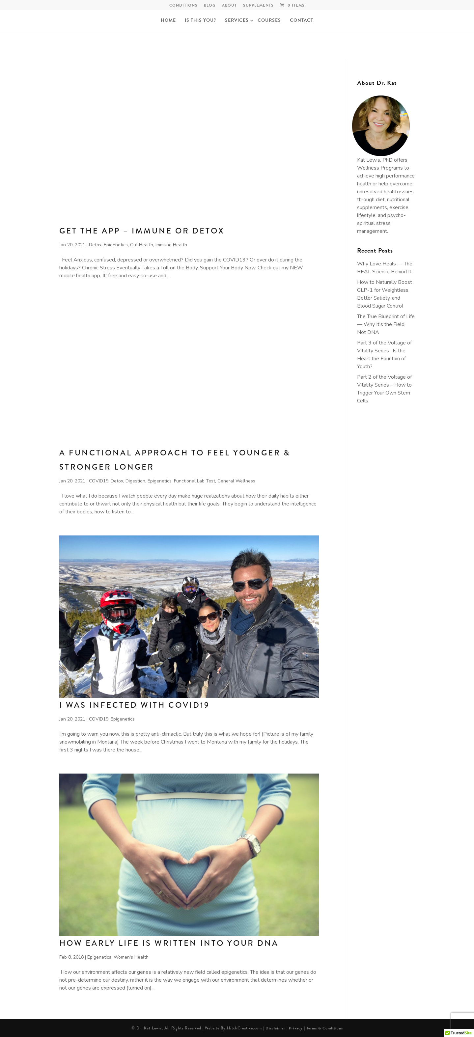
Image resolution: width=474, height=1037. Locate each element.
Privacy (296, 1028)
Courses (269, 21)
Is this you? (200, 21)
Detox (95, 245)
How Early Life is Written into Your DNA (169, 943)
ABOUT (229, 5)
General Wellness (236, 481)
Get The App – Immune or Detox (142, 230)
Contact (301, 21)
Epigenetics (116, 245)
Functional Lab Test (194, 481)
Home (168, 21)
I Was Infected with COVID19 (134, 705)
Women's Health (131, 957)
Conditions (183, 5)
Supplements (258, 5)
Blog (210, 5)
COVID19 (98, 481)
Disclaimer (275, 1028)
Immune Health (171, 245)
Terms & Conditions (324, 1028)
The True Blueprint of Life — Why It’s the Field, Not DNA (386, 324)
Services (237, 21)
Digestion (135, 481)
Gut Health (141, 245)
